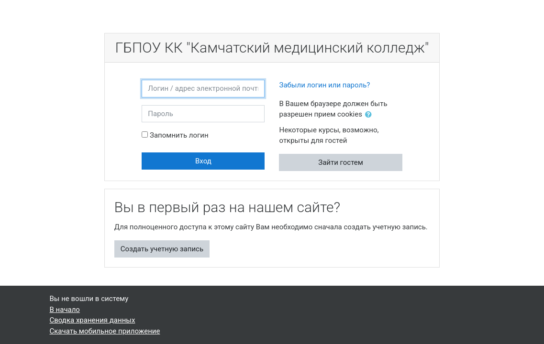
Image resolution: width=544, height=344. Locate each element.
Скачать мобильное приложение (105, 331)
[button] (370, 115)
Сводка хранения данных (92, 320)
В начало (65, 309)
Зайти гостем (340, 162)
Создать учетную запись (162, 249)
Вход (203, 161)
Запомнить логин (179, 135)
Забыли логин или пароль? (324, 85)
